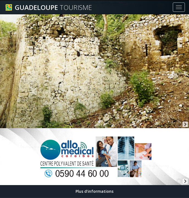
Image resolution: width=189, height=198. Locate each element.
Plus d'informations (94, 191)
